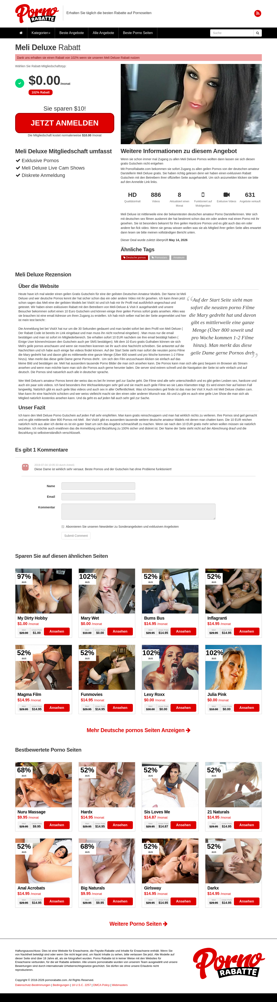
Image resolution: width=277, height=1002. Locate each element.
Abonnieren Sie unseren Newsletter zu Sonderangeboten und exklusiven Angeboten (120, 526)
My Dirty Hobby (32, 618)
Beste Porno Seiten (138, 33)
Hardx (87, 811)
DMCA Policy (101, 985)
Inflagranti (217, 618)
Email (51, 496)
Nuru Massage (31, 811)
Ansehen (57, 631)
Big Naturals (93, 888)
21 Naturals (218, 811)
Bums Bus (154, 618)
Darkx (213, 888)
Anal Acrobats (31, 888)
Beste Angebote (71, 33)
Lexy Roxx (154, 694)
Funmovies (92, 694)
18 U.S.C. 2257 (81, 985)
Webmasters (120, 985)
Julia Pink (217, 694)
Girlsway (152, 888)
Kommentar (46, 507)
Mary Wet (90, 618)
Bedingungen (61, 985)
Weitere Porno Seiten (138, 924)
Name (51, 486)
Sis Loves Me (157, 811)
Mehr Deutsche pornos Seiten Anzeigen (138, 730)
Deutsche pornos (134, 257)
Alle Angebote (103, 33)
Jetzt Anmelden (65, 123)
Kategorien (41, 33)
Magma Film (29, 694)
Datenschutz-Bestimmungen (32, 985)
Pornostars (159, 257)
